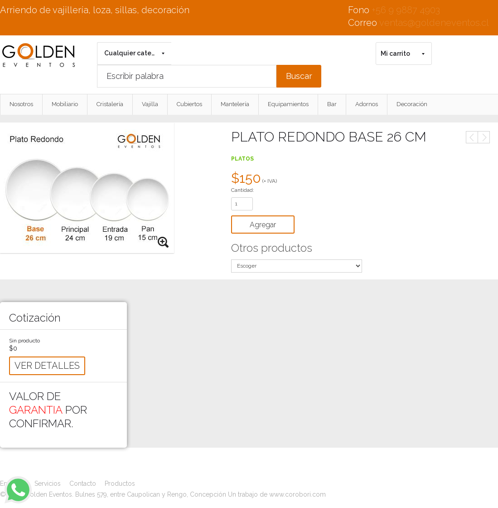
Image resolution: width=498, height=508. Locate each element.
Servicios (47, 483)
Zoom (163, 243)
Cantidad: (242, 190)
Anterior (472, 137)
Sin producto (24, 340)
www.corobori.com (297, 494)
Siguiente (484, 137)
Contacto (82, 483)
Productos (120, 483)
